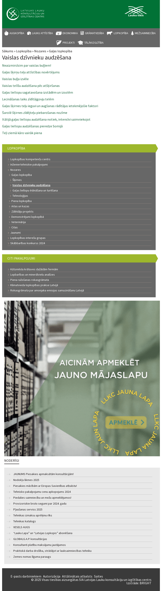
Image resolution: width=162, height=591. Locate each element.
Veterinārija (18, 222)
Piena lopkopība (21, 201)
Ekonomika (70, 33)
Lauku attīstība (42, 33)
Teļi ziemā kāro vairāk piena (22, 133)
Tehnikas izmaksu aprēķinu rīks (32, 515)
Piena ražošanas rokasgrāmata (29, 280)
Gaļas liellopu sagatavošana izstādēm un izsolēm (37, 92)
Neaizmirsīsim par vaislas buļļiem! (26, 65)
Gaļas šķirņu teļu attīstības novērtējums (31, 72)
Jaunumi (15, 232)
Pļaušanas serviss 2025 (27, 509)
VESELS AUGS (21, 527)
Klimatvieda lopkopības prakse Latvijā (34, 285)
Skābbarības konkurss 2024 (27, 243)
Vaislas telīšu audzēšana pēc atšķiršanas (31, 85)
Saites (98, 576)
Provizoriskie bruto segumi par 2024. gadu (39, 503)
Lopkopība (121, 33)
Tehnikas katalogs (24, 521)
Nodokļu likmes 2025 (26, 480)
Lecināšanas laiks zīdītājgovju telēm (28, 99)
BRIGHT (145, 583)
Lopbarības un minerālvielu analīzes (32, 274)
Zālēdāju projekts (22, 211)
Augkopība (16, 33)
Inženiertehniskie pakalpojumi (29, 164)
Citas (14, 227)
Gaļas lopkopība (60, 51)
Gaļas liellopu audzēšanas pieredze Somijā (32, 126)
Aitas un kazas (20, 206)
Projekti (69, 42)
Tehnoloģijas (20, 196)
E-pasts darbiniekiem (26, 576)
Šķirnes (17, 180)
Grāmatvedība (94, 33)
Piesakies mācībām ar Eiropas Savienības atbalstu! (45, 486)
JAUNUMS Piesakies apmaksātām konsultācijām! (43, 474)
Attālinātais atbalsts (77, 576)
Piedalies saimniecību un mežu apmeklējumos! (42, 497)
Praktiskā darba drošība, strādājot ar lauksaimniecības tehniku (52, 551)
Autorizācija (51, 576)
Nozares (40, 51)
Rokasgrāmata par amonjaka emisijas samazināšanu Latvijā (47, 290)
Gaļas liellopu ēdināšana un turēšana (35, 190)
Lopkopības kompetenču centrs (30, 159)
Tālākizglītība (94, 42)
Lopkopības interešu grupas (28, 238)
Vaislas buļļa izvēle (15, 79)
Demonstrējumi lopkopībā (27, 217)
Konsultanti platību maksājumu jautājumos (39, 545)
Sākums (7, 51)
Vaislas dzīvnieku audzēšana (31, 185)
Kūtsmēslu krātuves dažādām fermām (34, 269)
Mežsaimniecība (145, 33)
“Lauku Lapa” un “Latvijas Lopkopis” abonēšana (42, 533)
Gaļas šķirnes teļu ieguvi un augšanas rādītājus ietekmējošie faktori (50, 106)
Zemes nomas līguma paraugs (32, 557)
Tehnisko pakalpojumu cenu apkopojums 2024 (42, 492)
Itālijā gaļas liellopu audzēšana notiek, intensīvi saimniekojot (46, 119)
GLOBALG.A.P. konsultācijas (30, 539)
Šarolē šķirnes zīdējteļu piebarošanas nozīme (34, 112)
